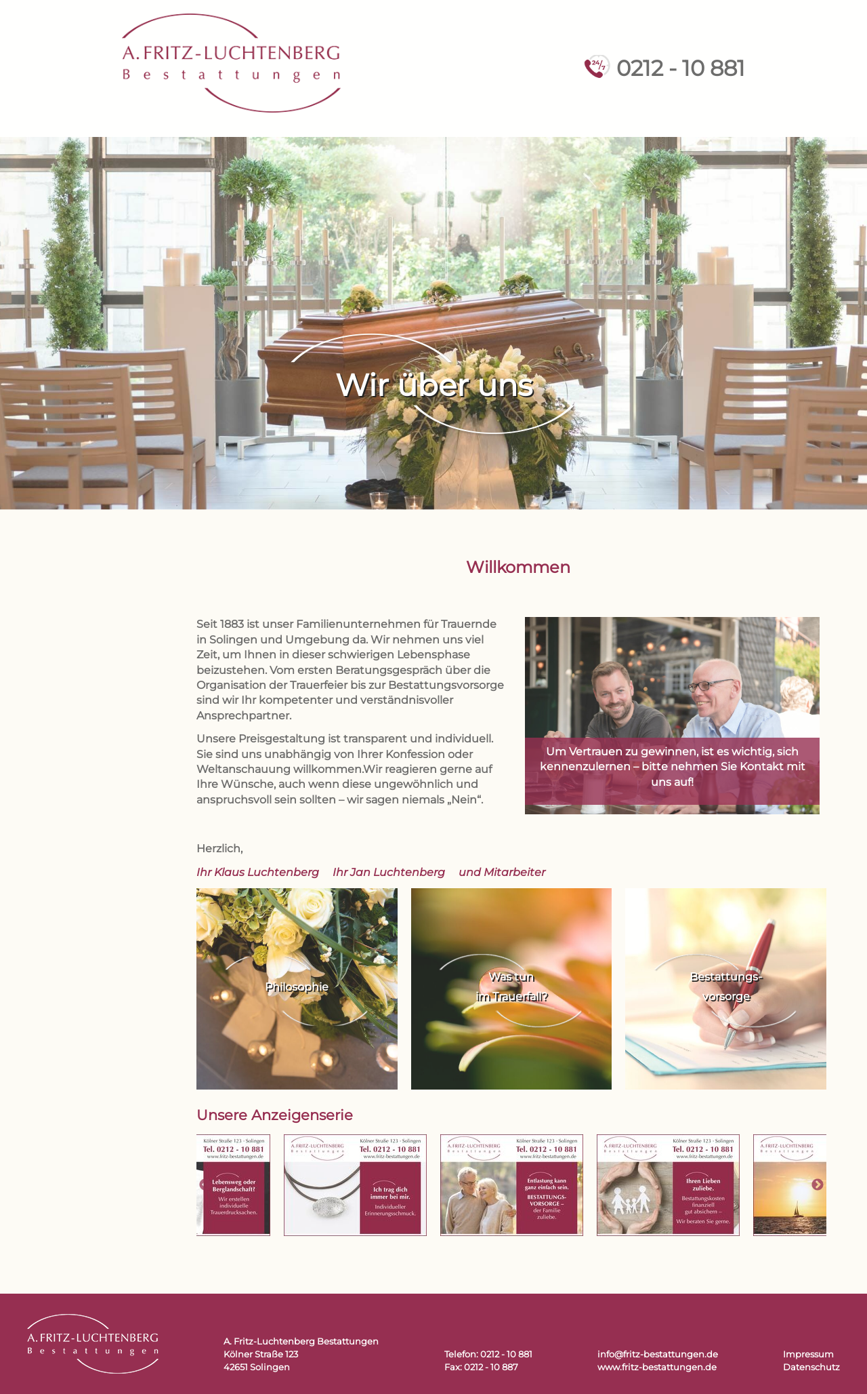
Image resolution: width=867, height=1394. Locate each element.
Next (817, 1185)
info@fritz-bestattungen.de (657, 1354)
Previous (205, 1185)
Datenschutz (811, 1367)
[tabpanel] (512, 1185)
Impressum (808, 1354)
